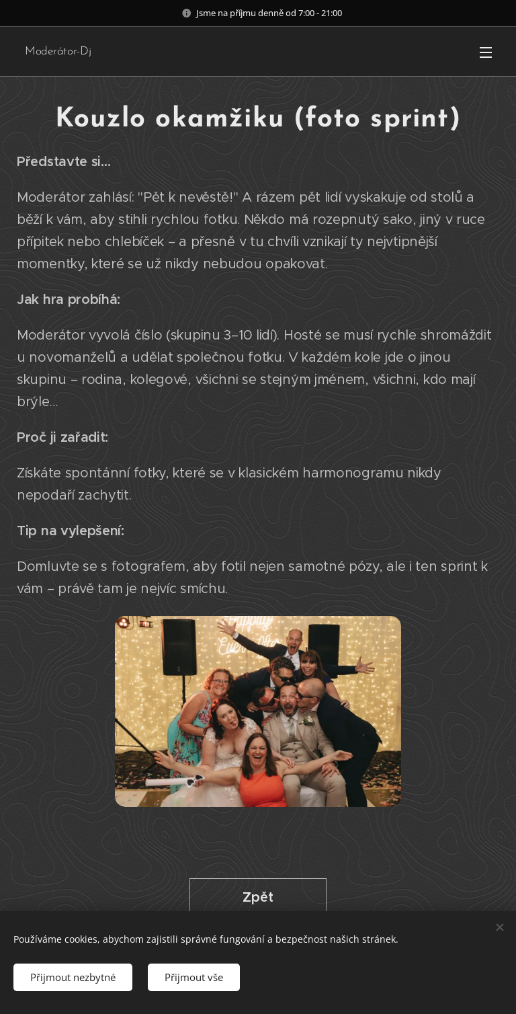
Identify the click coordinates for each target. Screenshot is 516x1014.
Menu (486, 52)
